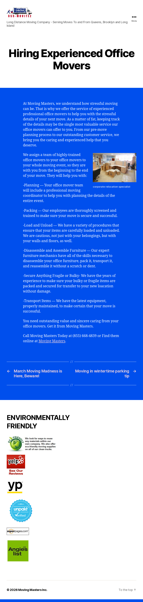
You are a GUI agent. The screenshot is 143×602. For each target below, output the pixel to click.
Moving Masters (51, 344)
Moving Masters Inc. (32, 592)
